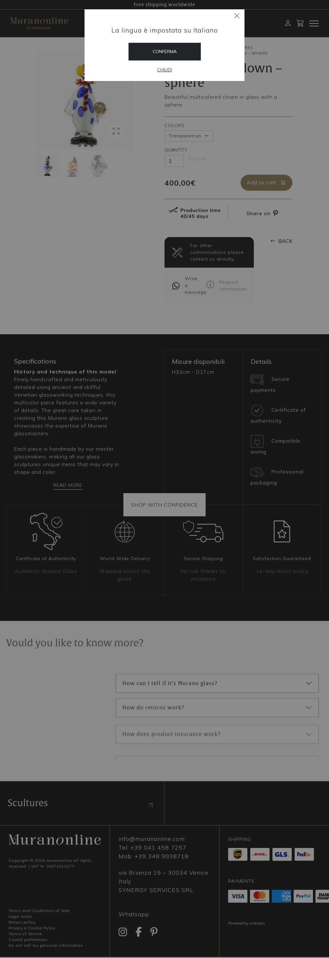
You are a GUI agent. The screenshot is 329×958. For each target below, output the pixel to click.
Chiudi (164, 70)
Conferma (165, 51)
